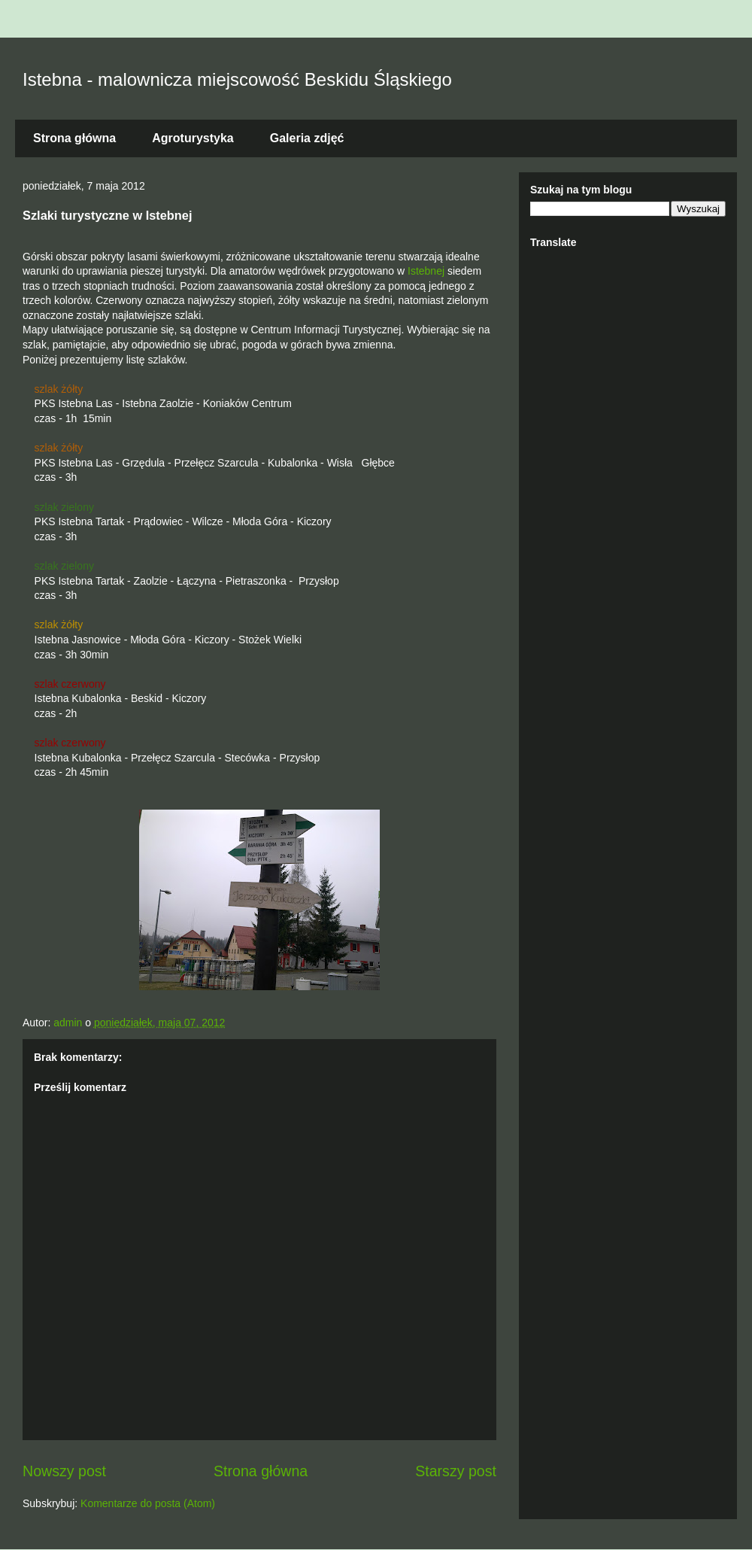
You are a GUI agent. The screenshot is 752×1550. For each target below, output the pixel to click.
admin (69, 1023)
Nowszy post (64, 1471)
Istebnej (426, 271)
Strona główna (74, 138)
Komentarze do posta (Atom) (147, 1503)
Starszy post (455, 1471)
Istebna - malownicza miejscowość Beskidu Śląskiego (237, 79)
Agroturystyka (192, 138)
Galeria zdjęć (307, 138)
